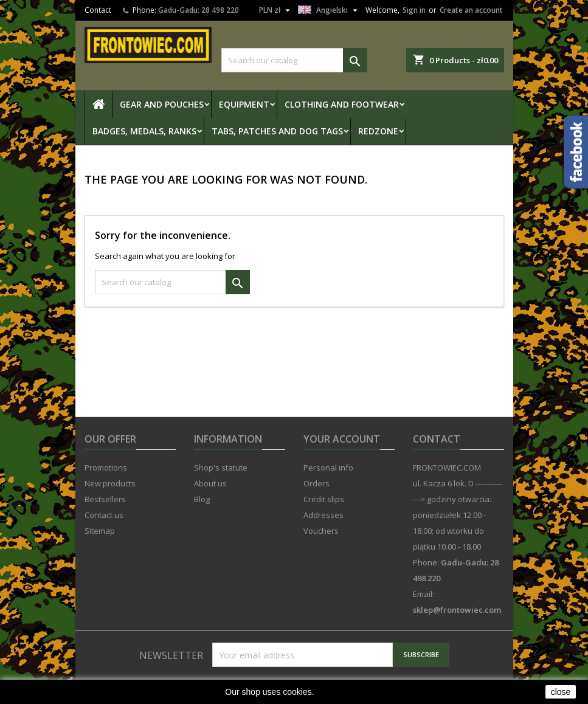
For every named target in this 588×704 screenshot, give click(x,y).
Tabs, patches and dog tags (277, 131)
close (561, 692)
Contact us (104, 514)
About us (210, 483)
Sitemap (100, 530)
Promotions (106, 467)
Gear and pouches (162, 104)
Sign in (414, 10)
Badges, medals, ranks (144, 131)
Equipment (244, 104)
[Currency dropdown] (276, 10)
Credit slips (323, 499)
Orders (316, 483)
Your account (341, 439)
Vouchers (321, 530)
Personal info (328, 467)
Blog (202, 499)
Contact (98, 10)
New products (110, 483)
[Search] (294, 60)
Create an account (471, 10)
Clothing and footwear (342, 104)
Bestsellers (105, 499)
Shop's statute (220, 467)
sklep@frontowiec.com (457, 609)
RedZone (378, 131)
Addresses (323, 514)
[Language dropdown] (329, 10)
